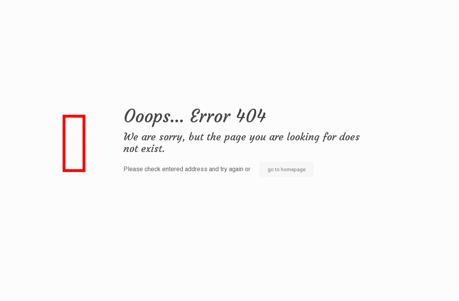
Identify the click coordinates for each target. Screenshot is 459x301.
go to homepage (286, 169)
